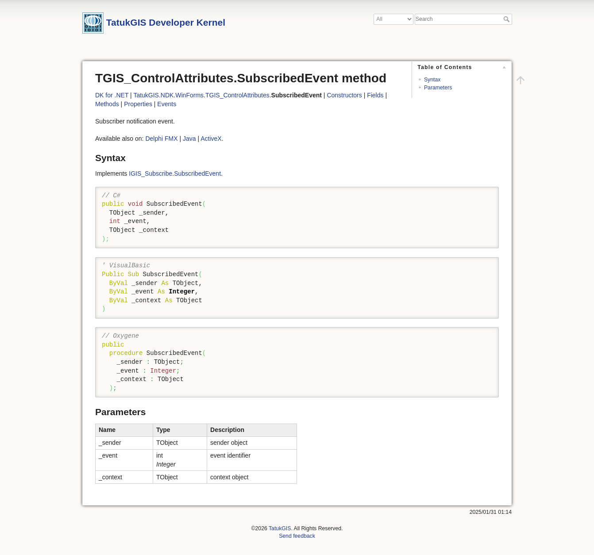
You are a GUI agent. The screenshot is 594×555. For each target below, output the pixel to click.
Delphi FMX (161, 138)
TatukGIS (280, 528)
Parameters (438, 88)
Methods (107, 104)
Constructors (344, 95)
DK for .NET (111, 95)
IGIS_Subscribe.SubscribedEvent (175, 173)
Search (507, 19)
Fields (375, 95)
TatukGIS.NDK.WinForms (168, 95)
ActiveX (211, 138)
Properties (138, 104)
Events (166, 104)
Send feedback (297, 536)
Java (189, 138)
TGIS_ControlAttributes (237, 95)
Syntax (432, 80)
